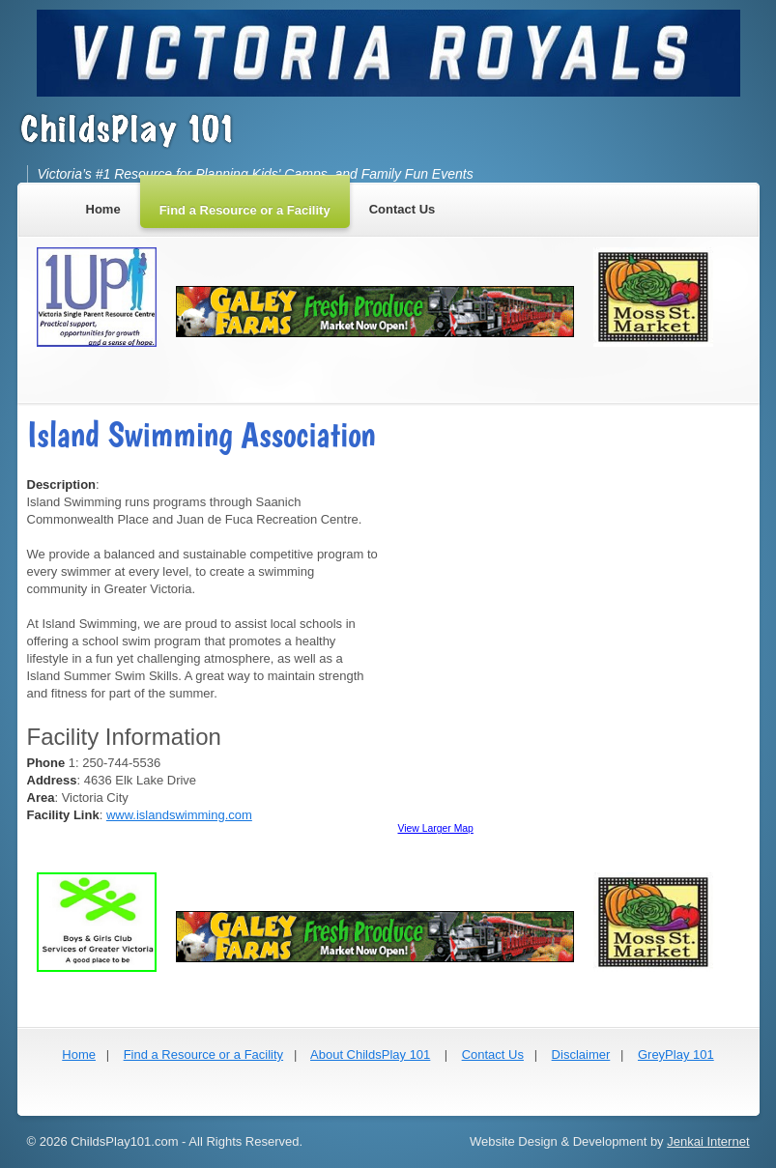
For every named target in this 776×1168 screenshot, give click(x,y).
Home (79, 1054)
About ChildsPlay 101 (370, 1054)
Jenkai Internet (708, 1141)
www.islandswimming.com (179, 815)
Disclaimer (581, 1054)
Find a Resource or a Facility (203, 1054)
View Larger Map (436, 828)
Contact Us (493, 1054)
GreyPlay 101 (676, 1054)
